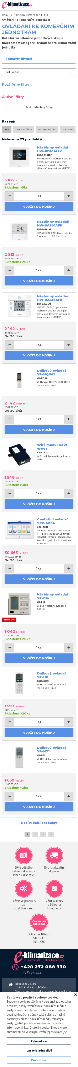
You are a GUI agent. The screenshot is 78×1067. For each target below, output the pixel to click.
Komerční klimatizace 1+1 (29, 15)
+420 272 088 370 (43, 967)
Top (7, 129)
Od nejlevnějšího (47, 129)
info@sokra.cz (31, 972)
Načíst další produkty (39, 823)
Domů (5, 15)
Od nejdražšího (23, 129)
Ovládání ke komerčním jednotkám (26, 19)
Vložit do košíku (39, 207)
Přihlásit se (50, 5)
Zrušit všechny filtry (39, 107)
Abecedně (67, 129)
